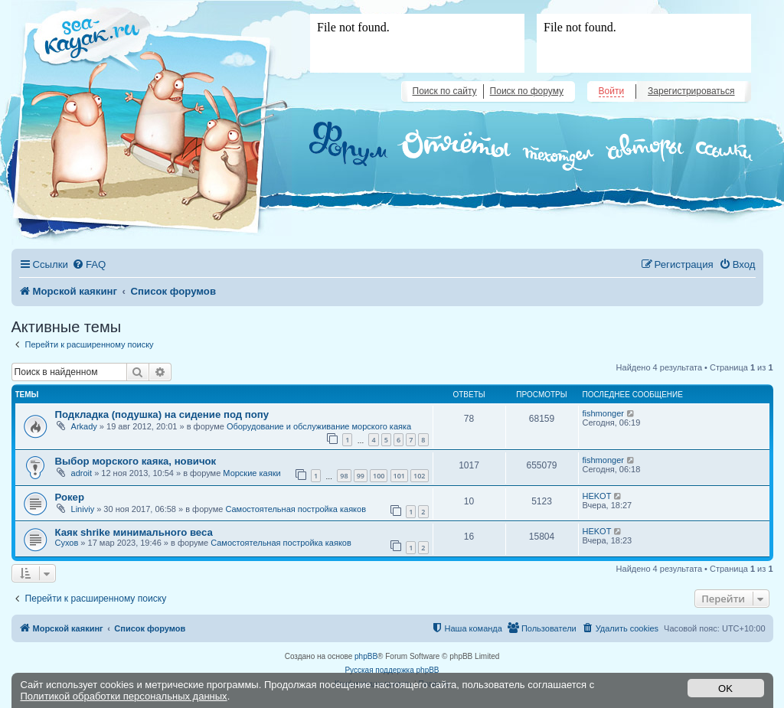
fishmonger (603, 413)
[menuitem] (89, 264)
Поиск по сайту (445, 91)
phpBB (365, 656)
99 (360, 476)
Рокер (70, 497)
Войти (612, 91)
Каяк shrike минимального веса (134, 532)
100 (378, 476)
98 (344, 476)
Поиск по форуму (527, 91)
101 (399, 476)
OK (725, 688)
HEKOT (597, 496)
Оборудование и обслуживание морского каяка (319, 426)
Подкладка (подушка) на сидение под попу (162, 414)
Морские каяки (251, 473)
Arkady (84, 426)
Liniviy (83, 509)
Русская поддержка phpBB (392, 670)
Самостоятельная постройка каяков (295, 509)
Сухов (67, 542)
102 (419, 476)
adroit (82, 473)
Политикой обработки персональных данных (124, 696)
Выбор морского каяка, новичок (136, 461)
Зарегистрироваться (691, 91)
